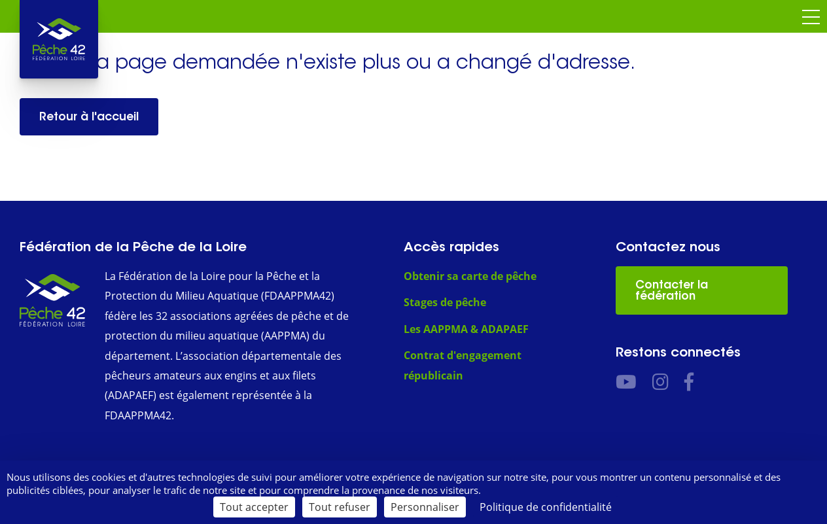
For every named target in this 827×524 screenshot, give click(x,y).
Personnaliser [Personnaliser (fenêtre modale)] (425, 507)
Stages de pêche (445, 302)
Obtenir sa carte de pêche (470, 276)
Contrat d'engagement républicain (462, 365)
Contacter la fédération (671, 290)
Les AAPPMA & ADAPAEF (466, 329)
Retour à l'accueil (89, 116)
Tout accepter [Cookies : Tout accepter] (254, 507)
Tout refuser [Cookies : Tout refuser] (339, 507)
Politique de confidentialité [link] (546, 507)
